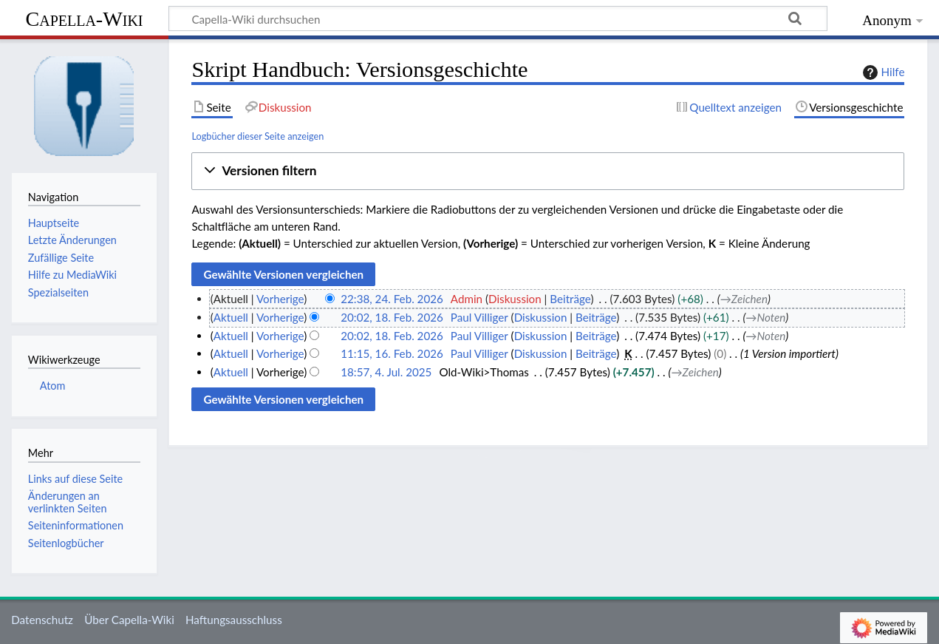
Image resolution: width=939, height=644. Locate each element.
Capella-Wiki (84, 18)
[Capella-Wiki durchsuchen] (498, 18)
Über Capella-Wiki (129, 619)
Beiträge (570, 298)
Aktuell (231, 317)
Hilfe (882, 72)
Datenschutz (42, 619)
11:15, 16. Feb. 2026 (392, 353)
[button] (548, 171)
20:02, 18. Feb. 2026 (392, 317)
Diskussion (515, 298)
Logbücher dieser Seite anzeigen (257, 136)
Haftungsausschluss (233, 619)
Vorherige (280, 298)
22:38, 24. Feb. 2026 (392, 298)
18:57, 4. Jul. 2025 (386, 372)
